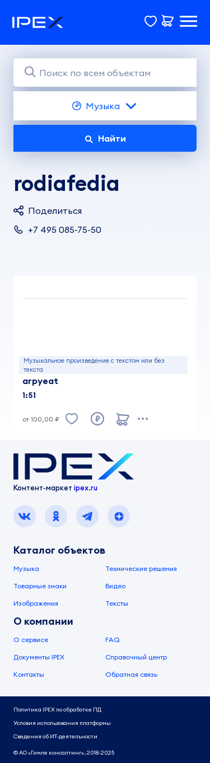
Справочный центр (136, 657)
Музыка (105, 106)
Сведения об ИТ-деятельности (55, 736)
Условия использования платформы (62, 723)
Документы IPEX (38, 657)
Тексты (116, 603)
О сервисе (30, 639)
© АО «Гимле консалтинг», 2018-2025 (63, 752)
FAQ (112, 639)
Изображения (35, 603)
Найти (105, 138)
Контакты (28, 674)
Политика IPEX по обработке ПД (57, 709)
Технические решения (141, 568)
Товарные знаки (40, 586)
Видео (115, 586)
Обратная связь (131, 674)
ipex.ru (85, 487)
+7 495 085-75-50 (57, 229)
